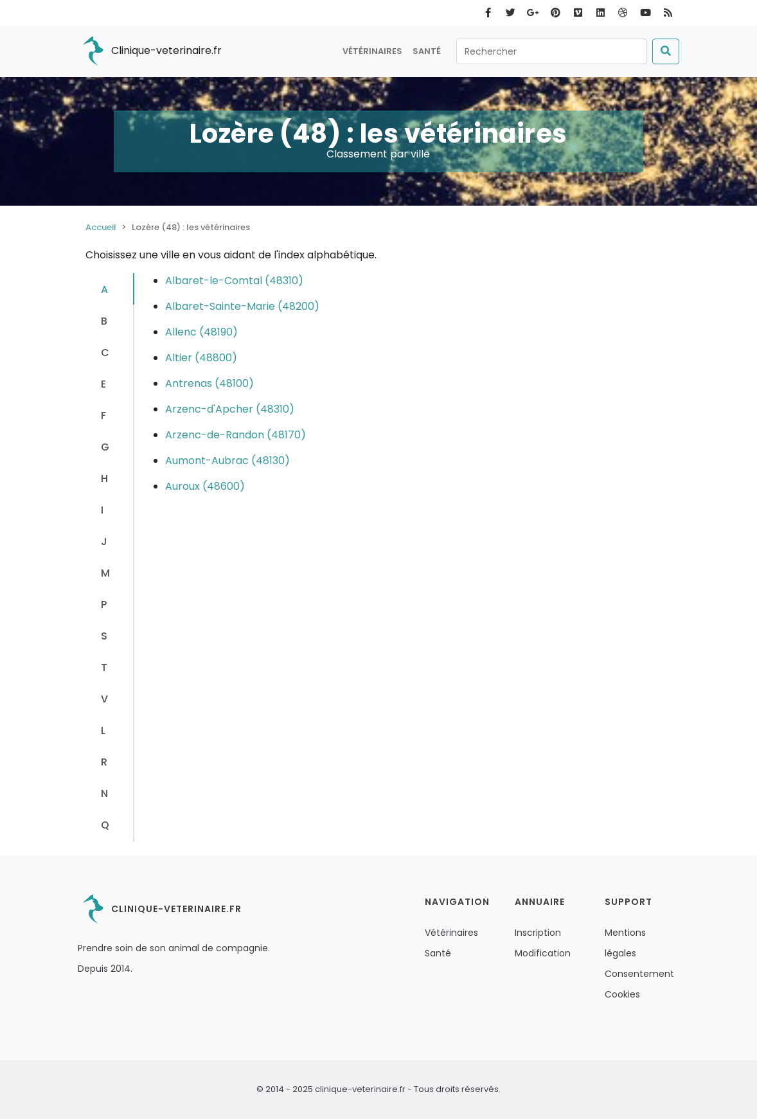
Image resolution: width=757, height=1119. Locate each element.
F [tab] (103, 415)
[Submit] (665, 51)
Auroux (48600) (205, 486)
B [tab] (104, 321)
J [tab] (104, 541)
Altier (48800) (201, 357)
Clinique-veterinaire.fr (150, 51)
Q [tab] (105, 825)
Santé (427, 51)
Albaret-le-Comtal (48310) (234, 280)
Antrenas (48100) (209, 383)
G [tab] (105, 447)
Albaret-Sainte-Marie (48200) (242, 306)
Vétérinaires (372, 51)
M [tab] (105, 573)
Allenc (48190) (201, 332)
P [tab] (104, 604)
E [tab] (103, 384)
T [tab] (104, 667)
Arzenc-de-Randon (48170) (235, 434)
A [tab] (104, 289)
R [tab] (104, 762)
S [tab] (104, 636)
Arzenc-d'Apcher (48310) (229, 409)
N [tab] (104, 793)
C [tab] (105, 352)
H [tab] (104, 478)
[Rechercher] (551, 51)
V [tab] (104, 699)
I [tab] (102, 510)
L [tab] (103, 730)
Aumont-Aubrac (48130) (227, 460)
